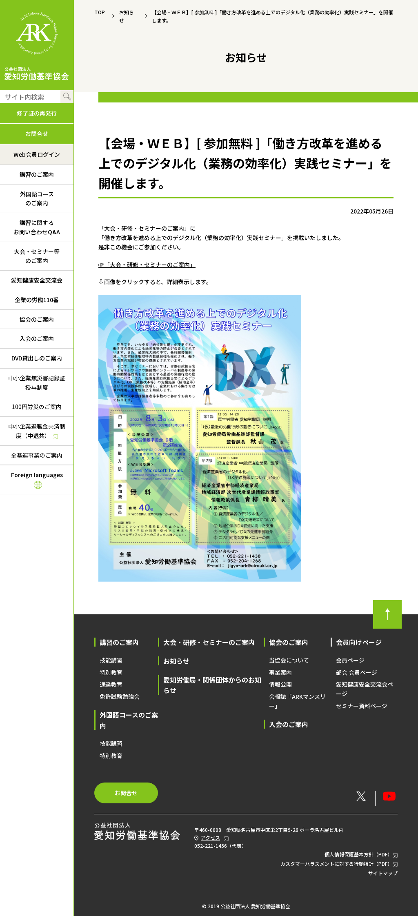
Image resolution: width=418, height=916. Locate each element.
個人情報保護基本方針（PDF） (361, 854)
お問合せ (36, 133)
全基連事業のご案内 (36, 455)
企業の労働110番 (37, 300)
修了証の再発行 (37, 113)
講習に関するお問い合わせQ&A (36, 227)
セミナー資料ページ (361, 706)
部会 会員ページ (356, 672)
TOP (99, 12)
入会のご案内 (37, 338)
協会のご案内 (37, 319)
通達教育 (111, 684)
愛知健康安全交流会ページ (364, 689)
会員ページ (350, 660)
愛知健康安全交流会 (36, 280)
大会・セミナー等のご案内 (37, 256)
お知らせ (176, 661)
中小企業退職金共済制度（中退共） (32, 432)
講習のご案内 (37, 174)
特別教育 (111, 672)
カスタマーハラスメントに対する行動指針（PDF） (339, 864)
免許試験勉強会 (120, 696)
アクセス (210, 837)
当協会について (289, 660)
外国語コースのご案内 (37, 198)
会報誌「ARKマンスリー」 (297, 701)
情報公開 (280, 684)
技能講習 (111, 660)
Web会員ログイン (36, 154)
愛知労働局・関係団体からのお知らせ (212, 685)
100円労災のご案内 (37, 406)
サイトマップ (383, 872)
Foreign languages (37, 480)
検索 (66, 96)
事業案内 (280, 672)
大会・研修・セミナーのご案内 (209, 642)
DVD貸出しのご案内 (36, 358)
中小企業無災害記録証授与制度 (36, 382)
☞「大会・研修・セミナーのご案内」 (147, 264)
